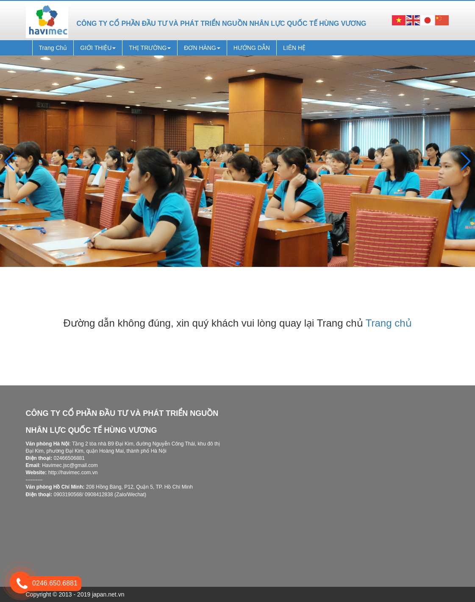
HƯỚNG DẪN (251, 47)
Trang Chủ (53, 47)
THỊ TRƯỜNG (150, 47)
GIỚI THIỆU (98, 47)
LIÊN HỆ (294, 47)
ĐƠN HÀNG (202, 47)
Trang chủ (389, 323)
